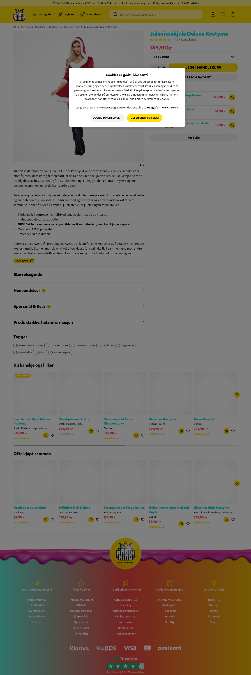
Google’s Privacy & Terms (163, 107)
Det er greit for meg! (145, 118)
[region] (127, 97)
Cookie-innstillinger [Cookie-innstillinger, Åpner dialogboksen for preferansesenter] (107, 118)
